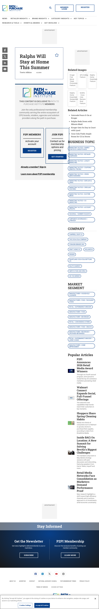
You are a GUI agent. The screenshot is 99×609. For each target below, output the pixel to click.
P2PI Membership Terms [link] (68, 581)
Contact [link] (32, 581)
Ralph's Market (74, 266)
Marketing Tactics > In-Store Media (79, 195)
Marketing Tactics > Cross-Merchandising (79, 175)
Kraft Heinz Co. (74, 249)
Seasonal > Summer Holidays (79, 214)
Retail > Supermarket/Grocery (80, 307)
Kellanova (89, 249)
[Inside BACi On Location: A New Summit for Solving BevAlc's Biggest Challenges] (71, 452)
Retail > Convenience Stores (79, 322)
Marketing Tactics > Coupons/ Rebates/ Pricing (80, 168)
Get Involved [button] (50, 23)
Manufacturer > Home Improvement (77, 346)
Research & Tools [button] (10, 23)
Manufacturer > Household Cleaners (79, 294)
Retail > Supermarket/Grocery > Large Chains (80, 339)
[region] (49, 602)
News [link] (4, 18)
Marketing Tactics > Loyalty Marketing (79, 161)
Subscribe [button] (29, 555)
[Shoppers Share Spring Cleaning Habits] (71, 423)
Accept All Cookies (42, 605)
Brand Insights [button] (39, 18)
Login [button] (33, 167)
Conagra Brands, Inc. (77, 244)
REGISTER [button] (32, 150)
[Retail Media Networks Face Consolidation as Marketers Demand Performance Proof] (71, 487)
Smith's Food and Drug (77, 271)
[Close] (95, 598)
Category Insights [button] (60, 18)
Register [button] (85, 7)
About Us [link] (12, 581)
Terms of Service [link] (42, 587)
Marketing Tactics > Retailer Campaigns (79, 155)
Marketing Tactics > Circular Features (80, 188)
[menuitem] (6, 18)
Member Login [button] (64, 8)
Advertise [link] (22, 581)
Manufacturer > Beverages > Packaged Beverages (79, 332)
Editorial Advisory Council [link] (47, 581)
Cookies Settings (57, 587)
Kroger (71, 254)
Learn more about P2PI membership (38, 174)
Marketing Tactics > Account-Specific (80, 208)
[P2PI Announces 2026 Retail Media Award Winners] (71, 371)
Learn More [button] (70, 555)
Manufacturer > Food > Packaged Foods (81, 301)
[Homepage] (12, 8)
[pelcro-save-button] (56, 55)
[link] (5, 50)
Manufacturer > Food (77, 312)
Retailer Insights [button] (19, 18)
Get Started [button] (57, 156)
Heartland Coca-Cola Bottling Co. (80, 260)
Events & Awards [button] (32, 23)
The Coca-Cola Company (78, 239)
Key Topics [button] (79, 18)
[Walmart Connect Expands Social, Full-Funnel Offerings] (71, 398)
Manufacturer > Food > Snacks (80, 327)
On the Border (74, 276)
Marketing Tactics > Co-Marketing (78, 201)
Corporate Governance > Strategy (78, 219)
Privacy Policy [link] (85, 581)
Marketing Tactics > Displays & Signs (80, 181)
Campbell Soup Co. (76, 234)
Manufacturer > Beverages (79, 317)
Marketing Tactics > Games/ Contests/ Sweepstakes (79, 148)
